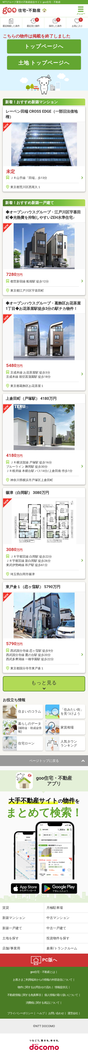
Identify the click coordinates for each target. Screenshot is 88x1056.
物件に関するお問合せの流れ (34, 987)
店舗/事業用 (11, 948)
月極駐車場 (54, 908)
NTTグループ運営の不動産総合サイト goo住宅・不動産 (32, 2)
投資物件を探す (57, 938)
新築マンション (13, 918)
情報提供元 (61, 987)
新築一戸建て (12, 928)
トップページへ (44, 46)
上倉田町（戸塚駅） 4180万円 (31, 398)
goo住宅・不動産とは (42, 972)
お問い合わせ (56, 1013)
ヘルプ (41, 1013)
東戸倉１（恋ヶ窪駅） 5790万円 (33, 587)
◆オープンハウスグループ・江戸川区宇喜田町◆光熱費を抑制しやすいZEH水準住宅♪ (43, 215)
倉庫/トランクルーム (61, 948)
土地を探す (10, 938)
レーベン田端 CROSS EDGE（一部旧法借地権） (42, 114)
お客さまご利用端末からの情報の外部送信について (42, 979)
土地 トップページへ (44, 63)
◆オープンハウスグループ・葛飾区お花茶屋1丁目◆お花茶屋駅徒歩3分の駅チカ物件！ (43, 306)
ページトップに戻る (44, 761)
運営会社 (73, 1013)
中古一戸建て (56, 928)
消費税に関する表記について (42, 1002)
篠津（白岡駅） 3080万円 (27, 492)
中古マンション (57, 918)
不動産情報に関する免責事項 (24, 995)
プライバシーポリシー (20, 1013)
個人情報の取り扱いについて (61, 995)
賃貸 (5, 908)
